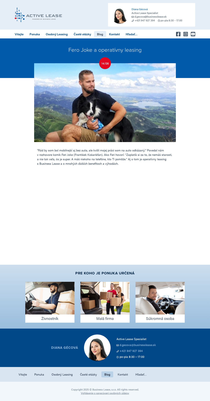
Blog (100, 34)
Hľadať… (131, 34)
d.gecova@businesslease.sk (151, 16)
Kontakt (114, 34)
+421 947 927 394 (131, 351)
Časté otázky (82, 34)
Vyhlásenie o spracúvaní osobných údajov (105, 393)
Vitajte (19, 34)
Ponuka (35, 34)
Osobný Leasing (57, 34)
